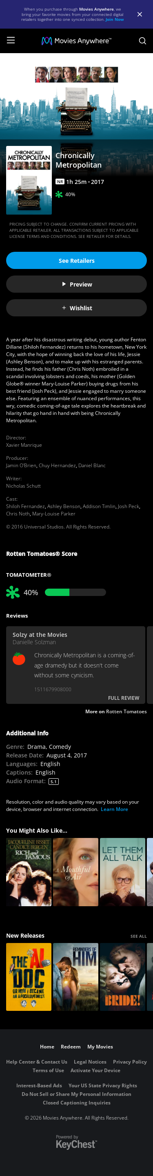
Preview (76, 284)
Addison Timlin (99, 506)
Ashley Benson (63, 506)
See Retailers (77, 260)
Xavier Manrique (24, 444)
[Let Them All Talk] (122, 872)
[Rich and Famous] (28, 872)
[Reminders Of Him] (75, 977)
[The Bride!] (122, 977)
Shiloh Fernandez (25, 506)
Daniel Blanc (92, 465)
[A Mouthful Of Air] (75, 872)
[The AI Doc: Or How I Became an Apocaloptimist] (28, 977)
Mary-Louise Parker (53, 513)
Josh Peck (128, 506)
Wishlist (76, 308)
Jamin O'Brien (21, 465)
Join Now (115, 19)
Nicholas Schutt (23, 485)
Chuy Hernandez (57, 465)
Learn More (114, 809)
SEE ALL (139, 936)
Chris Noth (18, 513)
